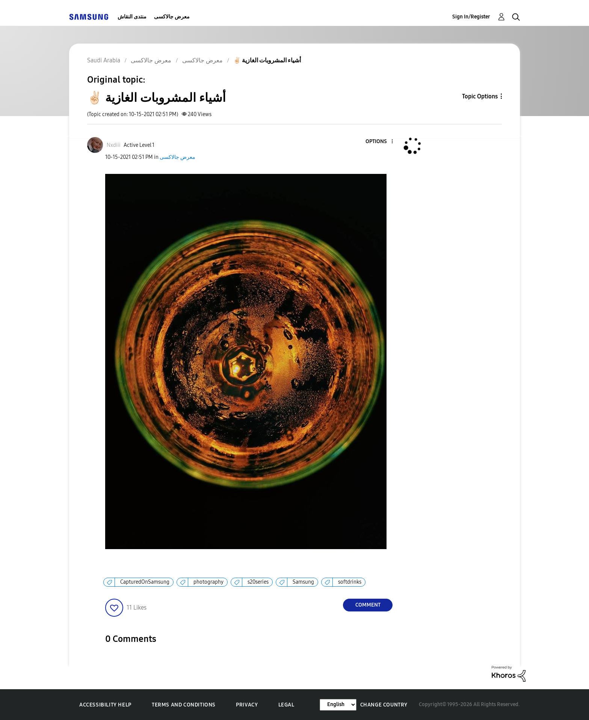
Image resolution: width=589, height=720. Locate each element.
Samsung (303, 582)
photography (208, 582)
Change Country (384, 705)
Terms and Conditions (184, 705)
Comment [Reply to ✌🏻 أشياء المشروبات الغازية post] (368, 605)
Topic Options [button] (480, 96)
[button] (380, 141)
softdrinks (349, 582)
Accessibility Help (105, 705)
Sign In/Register (471, 17)
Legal (286, 705)
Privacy (247, 705)
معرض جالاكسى (172, 17)
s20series (258, 582)
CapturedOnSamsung (144, 582)
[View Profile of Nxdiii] (114, 145)
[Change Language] (338, 705)
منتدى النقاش (132, 17)
